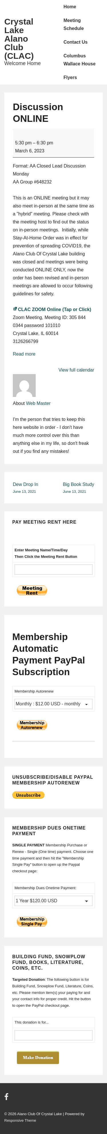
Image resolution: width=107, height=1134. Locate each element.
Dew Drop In (25, 488)
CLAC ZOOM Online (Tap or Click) (52, 309)
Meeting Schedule (74, 24)
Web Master (38, 403)
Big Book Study (78, 488)
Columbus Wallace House (80, 59)
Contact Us (76, 42)
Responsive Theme (20, 1120)
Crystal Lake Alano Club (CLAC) (19, 38)
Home (70, 6)
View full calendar (76, 370)
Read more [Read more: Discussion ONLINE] (24, 354)
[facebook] (7, 1099)
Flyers (70, 77)
